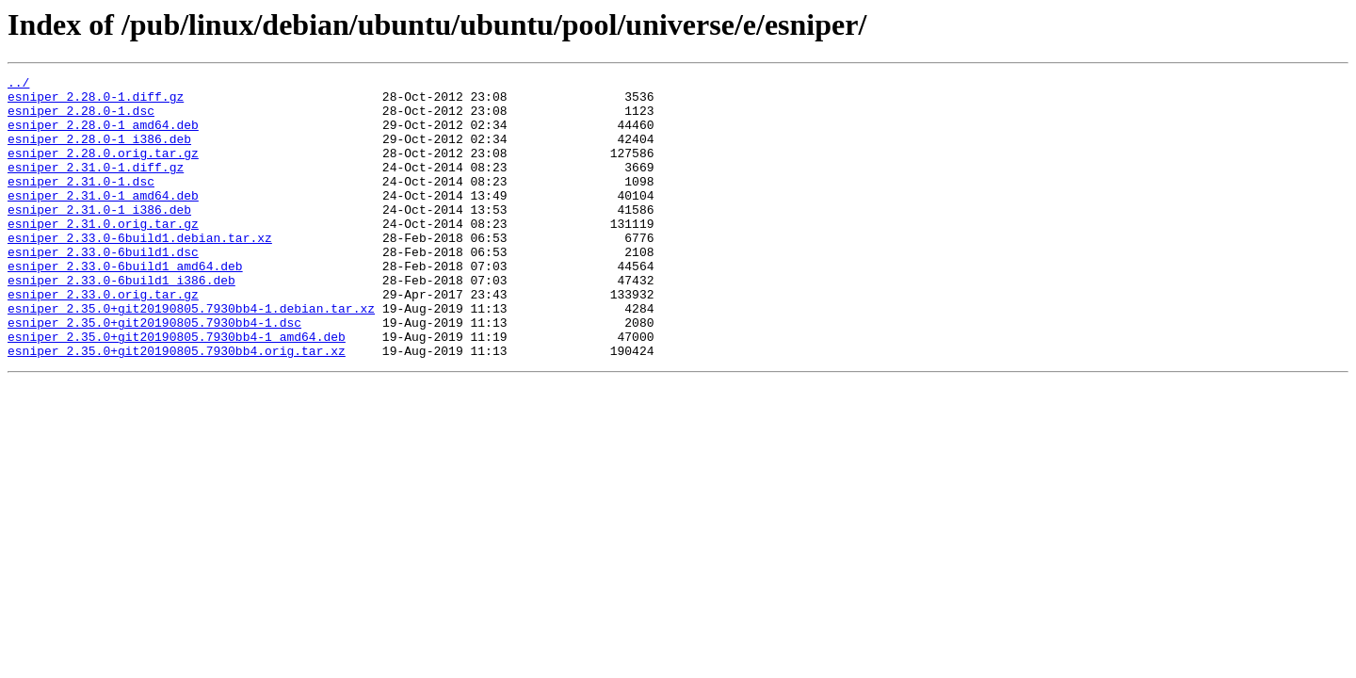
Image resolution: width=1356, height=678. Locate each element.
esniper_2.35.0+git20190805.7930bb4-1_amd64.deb (177, 389)
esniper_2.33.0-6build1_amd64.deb (125, 305)
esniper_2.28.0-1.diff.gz (96, 101)
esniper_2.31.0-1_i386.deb (99, 237)
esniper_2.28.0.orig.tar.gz (103, 169)
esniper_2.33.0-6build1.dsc (103, 288)
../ (18, 84)
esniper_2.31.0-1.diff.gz (96, 186)
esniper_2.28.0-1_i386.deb (99, 152)
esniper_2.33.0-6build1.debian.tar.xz (140, 271)
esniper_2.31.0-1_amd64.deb (103, 220)
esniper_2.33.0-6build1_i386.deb (121, 322)
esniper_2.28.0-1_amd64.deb (103, 135)
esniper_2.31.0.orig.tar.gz (103, 254)
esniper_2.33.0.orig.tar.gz (103, 339)
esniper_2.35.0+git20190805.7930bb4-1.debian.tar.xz (191, 355)
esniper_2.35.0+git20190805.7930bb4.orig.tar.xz (177, 406)
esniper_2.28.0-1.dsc (81, 118)
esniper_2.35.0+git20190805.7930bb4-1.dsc (154, 372)
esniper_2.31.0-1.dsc (81, 203)
